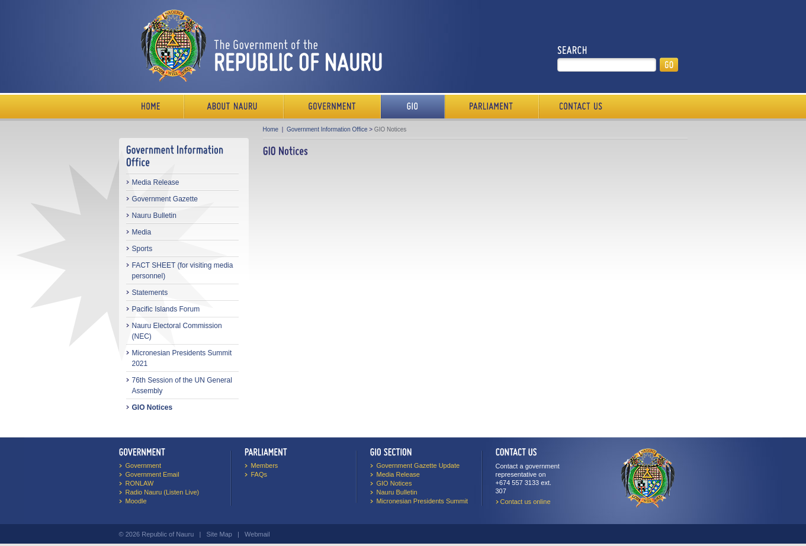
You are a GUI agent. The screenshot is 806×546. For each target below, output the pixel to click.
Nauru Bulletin (154, 215)
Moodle (136, 501)
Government (332, 106)
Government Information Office (327, 129)
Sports (142, 249)
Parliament (492, 106)
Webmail (257, 534)
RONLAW (140, 483)
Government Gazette (165, 199)
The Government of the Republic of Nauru (259, 45)
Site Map (219, 534)
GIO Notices (152, 407)
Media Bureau (413, 106)
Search (572, 50)
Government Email (152, 474)
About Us (234, 106)
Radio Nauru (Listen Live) (163, 492)
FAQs (259, 474)
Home (151, 106)
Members (264, 465)
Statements (150, 292)
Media (142, 232)
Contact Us (578, 106)
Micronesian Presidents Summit (422, 501)
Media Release (155, 182)
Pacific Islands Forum (166, 309)
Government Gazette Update (418, 465)
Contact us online (525, 501)
